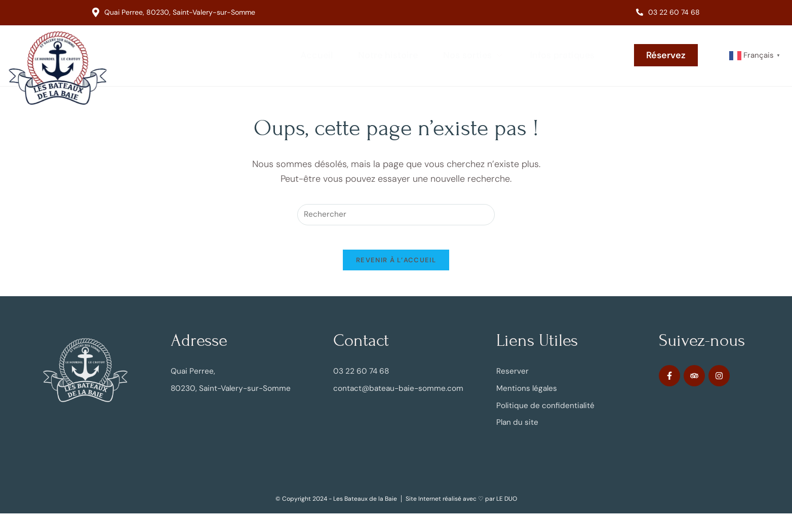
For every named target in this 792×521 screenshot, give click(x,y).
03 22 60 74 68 (668, 12)
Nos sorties (474, 55)
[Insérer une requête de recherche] (396, 215)
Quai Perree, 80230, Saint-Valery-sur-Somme (173, 12)
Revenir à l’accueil (396, 267)
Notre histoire (388, 55)
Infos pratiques (562, 55)
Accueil (316, 55)
